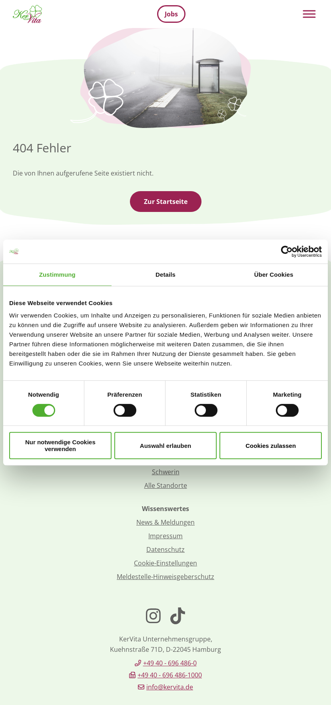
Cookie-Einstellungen (165, 563)
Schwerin (165, 471)
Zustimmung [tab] (57, 274)
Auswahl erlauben (165, 445)
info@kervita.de (169, 687)
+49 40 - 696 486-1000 (170, 675)
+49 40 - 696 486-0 (170, 663)
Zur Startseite (165, 201)
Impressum (165, 535)
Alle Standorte (165, 485)
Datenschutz (165, 549)
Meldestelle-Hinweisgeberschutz (165, 576)
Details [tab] (165, 274)
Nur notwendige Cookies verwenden (60, 445)
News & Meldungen (165, 522)
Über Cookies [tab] (273, 274)
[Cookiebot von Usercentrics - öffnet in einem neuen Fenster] (287, 252)
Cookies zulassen (270, 445)
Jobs (171, 14)
